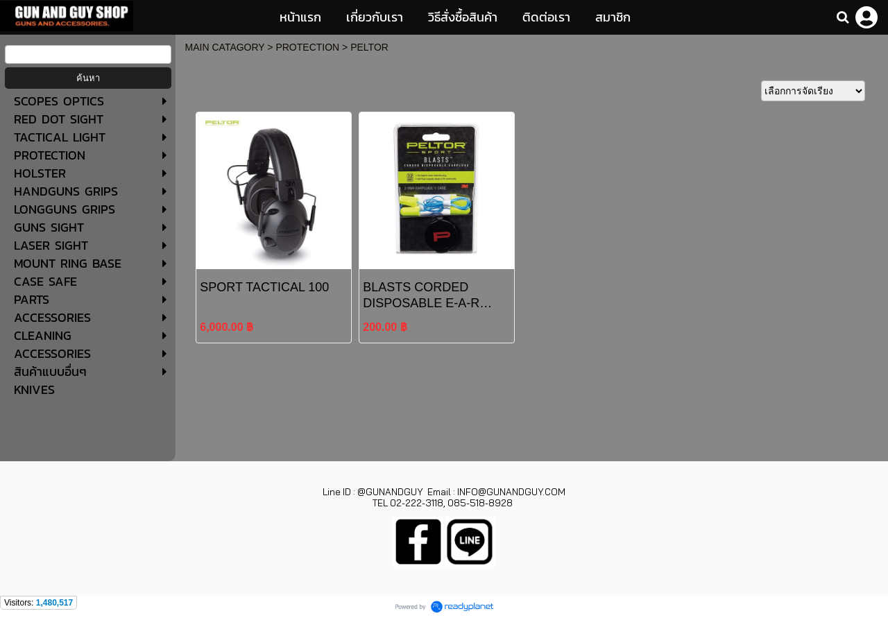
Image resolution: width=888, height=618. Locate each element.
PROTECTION (307, 47)
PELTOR (369, 47)
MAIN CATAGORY (225, 47)
